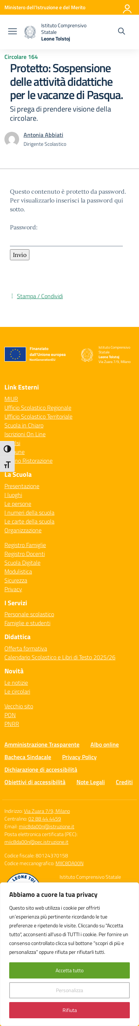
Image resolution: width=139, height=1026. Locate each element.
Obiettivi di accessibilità (34, 782)
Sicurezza (15, 580)
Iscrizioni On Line (25, 434)
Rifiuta (70, 1010)
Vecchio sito (18, 706)
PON (10, 715)
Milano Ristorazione (28, 460)
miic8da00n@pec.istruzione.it (36, 842)
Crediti (124, 782)
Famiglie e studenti (27, 622)
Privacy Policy (79, 756)
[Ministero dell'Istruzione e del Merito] (44, 7)
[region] (69, 954)
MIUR (11, 398)
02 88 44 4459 (44, 818)
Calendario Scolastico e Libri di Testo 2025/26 (59, 657)
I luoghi (13, 494)
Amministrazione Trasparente (41, 744)
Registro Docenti (24, 553)
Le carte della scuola (29, 521)
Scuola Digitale (22, 562)
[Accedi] (128, 7)
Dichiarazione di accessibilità (40, 769)
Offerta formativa (25, 648)
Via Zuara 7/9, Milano (47, 811)
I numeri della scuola (29, 512)
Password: (66, 234)
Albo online (104, 744)
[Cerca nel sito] (121, 32)
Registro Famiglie (25, 544)
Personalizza (69, 990)
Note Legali (90, 782)
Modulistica (18, 571)
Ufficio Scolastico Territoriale (38, 416)
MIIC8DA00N (69, 863)
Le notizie (16, 682)
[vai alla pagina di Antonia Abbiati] (43, 134)
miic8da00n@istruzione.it (46, 826)
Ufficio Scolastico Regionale (37, 407)
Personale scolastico (29, 614)
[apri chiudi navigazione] (12, 32)
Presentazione (21, 486)
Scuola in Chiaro (23, 425)
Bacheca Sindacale (27, 756)
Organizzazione (23, 530)
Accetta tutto (69, 970)
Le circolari (17, 691)
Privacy (13, 589)
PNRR (11, 723)
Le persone (17, 503)
